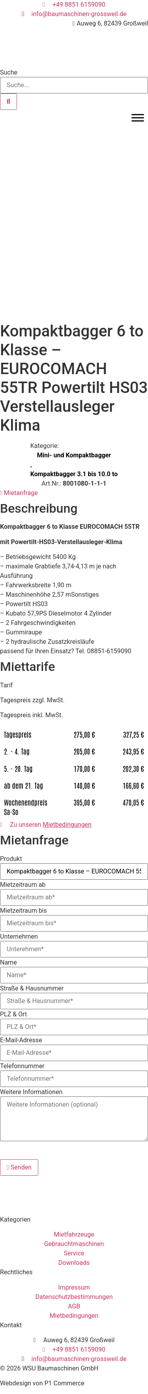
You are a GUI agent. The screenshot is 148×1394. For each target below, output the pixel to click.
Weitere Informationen (31, 1092)
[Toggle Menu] (137, 117)
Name (8, 962)
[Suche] (8, 101)
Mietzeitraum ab (22, 885)
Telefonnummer (22, 1066)
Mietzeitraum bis (23, 911)
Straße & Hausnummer (32, 988)
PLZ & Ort (13, 1014)
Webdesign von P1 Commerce (42, 1383)
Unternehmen (19, 937)
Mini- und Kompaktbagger (74, 455)
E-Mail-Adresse (21, 1040)
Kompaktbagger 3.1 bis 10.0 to (74, 474)
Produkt (11, 859)
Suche (8, 72)
